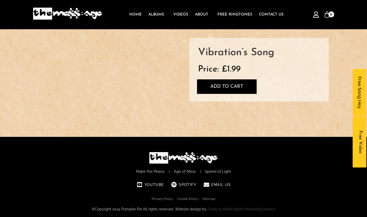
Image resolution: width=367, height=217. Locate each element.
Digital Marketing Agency (255, 209)
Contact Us (271, 15)
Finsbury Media (220, 209)
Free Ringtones (234, 15)
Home (135, 15)
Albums (156, 15)
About (201, 15)
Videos (180, 15)
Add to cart (226, 86)
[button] (157, 14)
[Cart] (327, 14)
